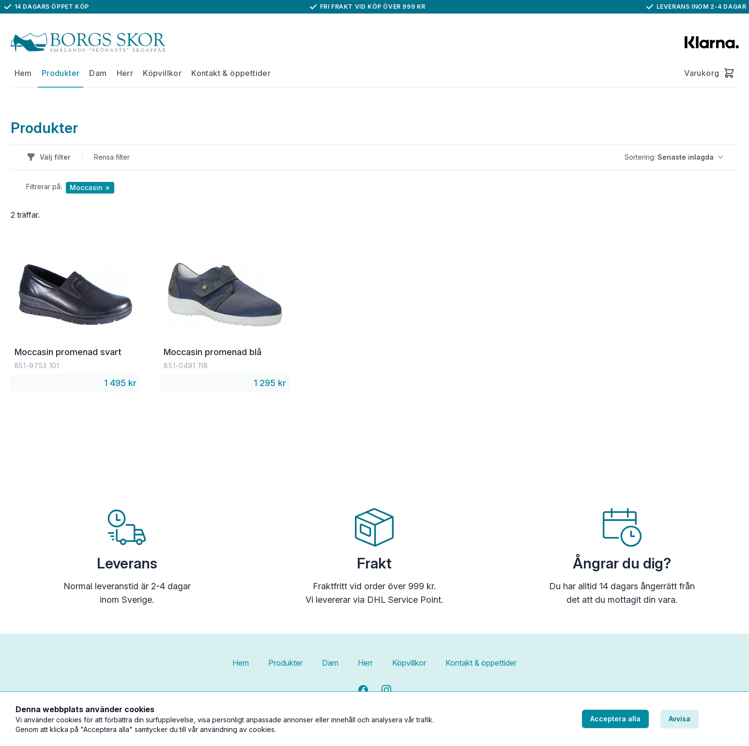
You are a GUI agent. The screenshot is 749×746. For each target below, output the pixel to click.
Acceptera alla (615, 719)
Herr (125, 73)
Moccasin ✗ (90, 187)
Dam (98, 73)
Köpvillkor (162, 73)
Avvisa (679, 719)
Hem (23, 73)
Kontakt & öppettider (231, 73)
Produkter (61, 73)
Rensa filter (112, 157)
